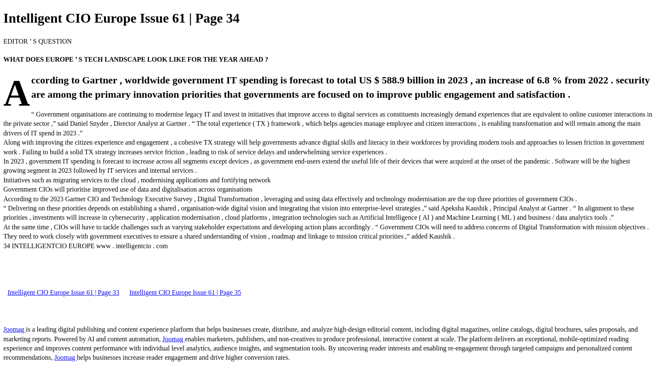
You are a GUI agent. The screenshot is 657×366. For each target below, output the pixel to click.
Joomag (14, 329)
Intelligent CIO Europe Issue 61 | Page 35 (185, 292)
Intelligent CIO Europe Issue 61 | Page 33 (63, 292)
